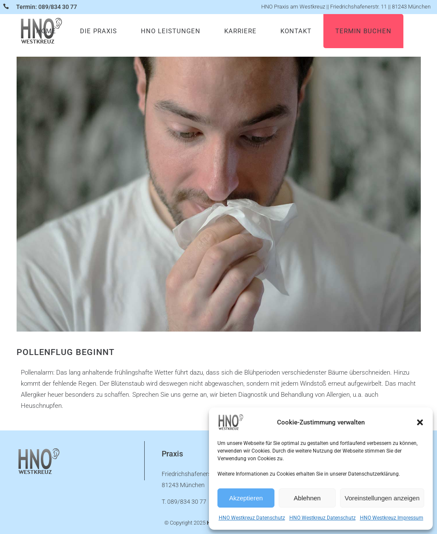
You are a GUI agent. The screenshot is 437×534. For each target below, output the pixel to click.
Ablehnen (307, 498)
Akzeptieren (246, 498)
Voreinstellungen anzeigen (382, 498)
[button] (420, 422)
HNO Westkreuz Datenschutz (252, 518)
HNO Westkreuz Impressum (391, 518)
